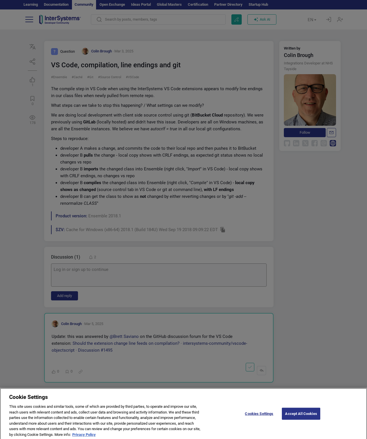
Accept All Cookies (301, 416)
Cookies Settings (259, 416)
